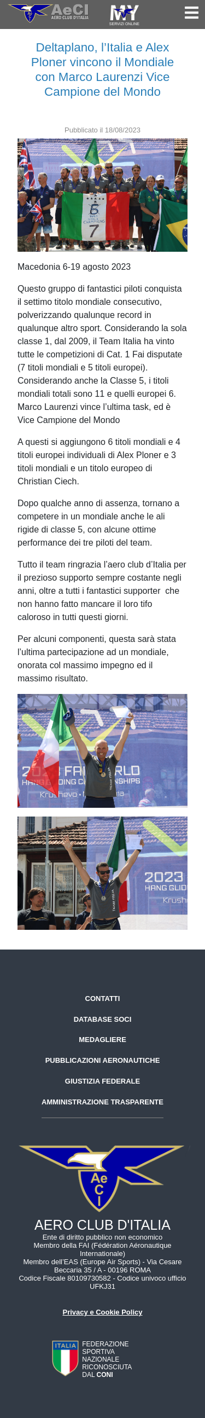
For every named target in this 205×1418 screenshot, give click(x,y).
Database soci (103, 1019)
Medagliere (102, 1039)
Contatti (102, 998)
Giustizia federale (102, 1081)
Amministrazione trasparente (102, 1102)
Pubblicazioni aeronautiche (102, 1060)
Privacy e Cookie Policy (103, 1312)
